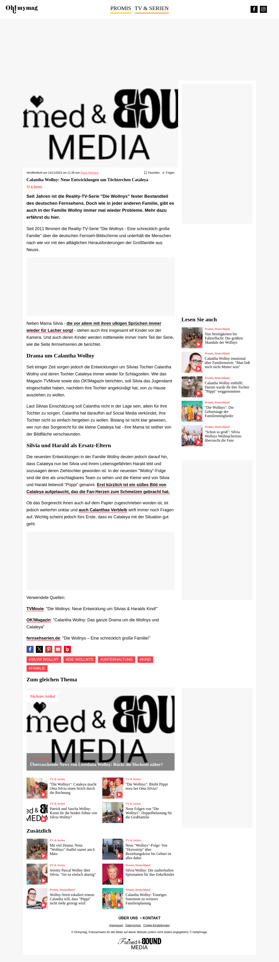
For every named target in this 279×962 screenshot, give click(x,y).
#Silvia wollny (44, 659)
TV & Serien (152, 8)
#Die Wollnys (79, 659)
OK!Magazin (39, 620)
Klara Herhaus (89, 172)
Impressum (116, 925)
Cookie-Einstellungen (156, 925)
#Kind (145, 659)
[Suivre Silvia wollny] (168, 173)
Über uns (128, 918)
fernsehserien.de (43, 638)
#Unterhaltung (116, 659)
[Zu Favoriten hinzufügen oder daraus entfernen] (152, 173)
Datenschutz (133, 925)
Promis (120, 8)
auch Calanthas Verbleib (103, 510)
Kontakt (152, 918)
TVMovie (35, 608)
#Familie (37, 668)
